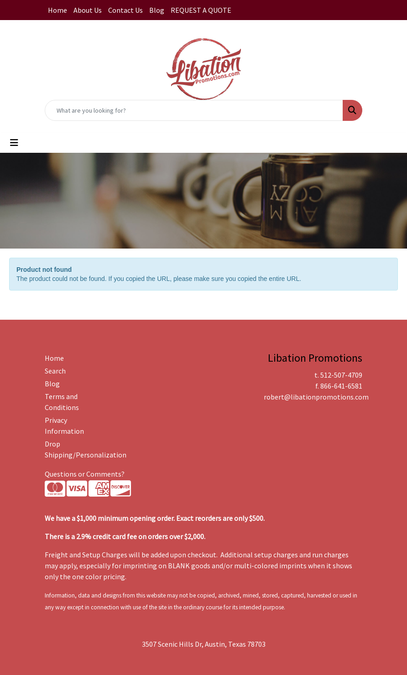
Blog (156, 10)
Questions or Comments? (85, 473)
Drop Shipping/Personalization (67, 449)
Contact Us (125, 10)
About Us (87, 10)
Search (55, 370)
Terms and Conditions (62, 402)
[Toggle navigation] (14, 142)
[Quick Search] (194, 110)
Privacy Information (64, 425)
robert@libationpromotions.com (316, 396)
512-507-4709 (341, 374)
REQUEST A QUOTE (201, 10)
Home (57, 10)
